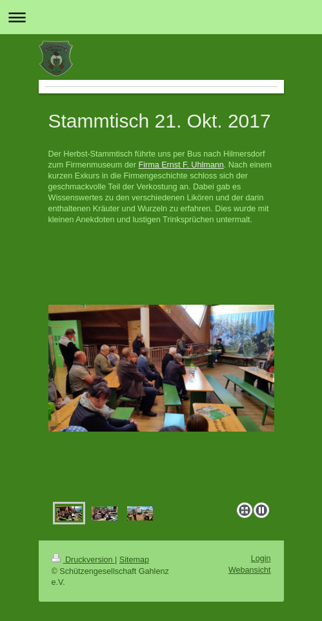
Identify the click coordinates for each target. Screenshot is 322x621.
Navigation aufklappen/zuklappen (161, 17)
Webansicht (249, 570)
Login (261, 558)
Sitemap (134, 559)
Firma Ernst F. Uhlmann (180, 164)
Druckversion (83, 559)
